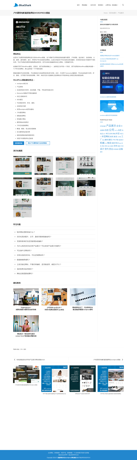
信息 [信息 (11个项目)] (107, 130)
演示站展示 (112, 13)
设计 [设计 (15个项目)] (102, 149)
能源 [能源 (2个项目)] (109, 146)
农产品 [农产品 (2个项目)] (116, 130)
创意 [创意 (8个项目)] (120, 130)
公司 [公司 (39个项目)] (111, 129)
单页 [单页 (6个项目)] (107, 133)
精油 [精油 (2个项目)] (120, 143)
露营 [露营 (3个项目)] (101, 152)
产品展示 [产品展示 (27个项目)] (111, 125)
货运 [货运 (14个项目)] (111, 149)
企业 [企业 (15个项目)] (118, 125)
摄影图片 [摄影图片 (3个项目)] (121, 140)
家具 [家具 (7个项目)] (111, 137)
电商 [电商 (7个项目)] (113, 143)
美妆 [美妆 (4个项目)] (103, 146)
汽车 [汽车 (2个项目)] (106, 143)
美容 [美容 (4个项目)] (106, 146)
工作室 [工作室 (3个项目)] (119, 136)
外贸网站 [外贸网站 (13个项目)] (106, 136)
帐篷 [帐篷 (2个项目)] (103, 139)
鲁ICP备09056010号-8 (83, 457)
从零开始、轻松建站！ (112, 5)
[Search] (123, 5)
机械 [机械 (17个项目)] (102, 142)
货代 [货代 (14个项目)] (107, 149)
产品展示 (121, 13)
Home (106, 13)
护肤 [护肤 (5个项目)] (117, 140)
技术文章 (93, 5)
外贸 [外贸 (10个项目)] (117, 133)
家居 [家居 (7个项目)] (115, 137)
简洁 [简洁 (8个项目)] (117, 143)
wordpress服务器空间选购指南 (108, 115)
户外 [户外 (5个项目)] (113, 140)
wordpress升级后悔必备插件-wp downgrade (109, 60)
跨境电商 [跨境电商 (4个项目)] (116, 149)
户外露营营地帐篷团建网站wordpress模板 (108, 359)
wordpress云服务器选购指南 (108, 97)
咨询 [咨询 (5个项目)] (110, 133)
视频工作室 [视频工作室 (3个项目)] (120, 146)
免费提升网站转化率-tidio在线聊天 (110, 55)
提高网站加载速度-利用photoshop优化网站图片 (111, 65)
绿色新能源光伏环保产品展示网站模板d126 (29, 359)
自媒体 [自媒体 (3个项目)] (112, 146)
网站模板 (85, 5)
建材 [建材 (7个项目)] (106, 140)
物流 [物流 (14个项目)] (109, 143)
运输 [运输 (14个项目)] (121, 149)
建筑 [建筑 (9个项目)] (110, 140)
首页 (78, 5)
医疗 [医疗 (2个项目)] (104, 133)
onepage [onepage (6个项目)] (103, 126)
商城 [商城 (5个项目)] (114, 133)
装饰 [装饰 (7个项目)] (115, 146)
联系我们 (100, 5)
